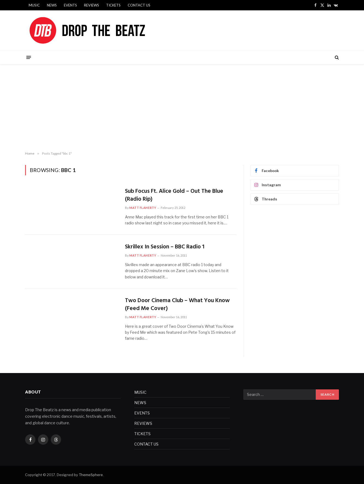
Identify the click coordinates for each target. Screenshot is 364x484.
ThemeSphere (91, 475)
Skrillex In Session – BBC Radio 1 (164, 247)
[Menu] (28, 57)
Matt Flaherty (142, 207)
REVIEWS (91, 5)
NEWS (52, 5)
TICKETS (113, 5)
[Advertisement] (182, 108)
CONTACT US (139, 5)
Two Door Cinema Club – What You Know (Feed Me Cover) (177, 304)
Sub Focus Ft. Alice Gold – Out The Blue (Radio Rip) (174, 195)
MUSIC (34, 5)
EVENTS (70, 5)
